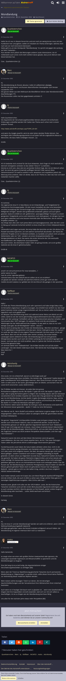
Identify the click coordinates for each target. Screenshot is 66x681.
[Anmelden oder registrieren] (58, 3)
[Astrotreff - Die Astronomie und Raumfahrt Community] (17, 3)
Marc (16, 654)
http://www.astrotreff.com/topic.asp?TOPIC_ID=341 (19, 129)
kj (20, 654)
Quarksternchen (9, 17)
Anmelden (44, 623)
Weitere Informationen (8, 678)
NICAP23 (33, 654)
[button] (63, 3)
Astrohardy (48, 654)
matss (40, 654)
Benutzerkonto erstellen (26, 623)
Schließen (21, 678)
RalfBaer (26, 654)
